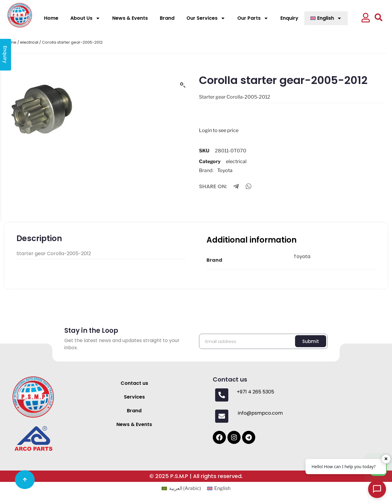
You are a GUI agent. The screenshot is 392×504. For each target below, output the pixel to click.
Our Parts (252, 18)
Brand (167, 18)
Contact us (134, 383)
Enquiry (289, 18)
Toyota (225, 170)
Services (134, 396)
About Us (85, 18)
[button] (366, 18)
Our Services (205, 18)
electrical (29, 42)
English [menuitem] (222, 488)
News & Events (130, 18)
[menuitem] (326, 18)
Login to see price (218, 130)
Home (51, 18)
